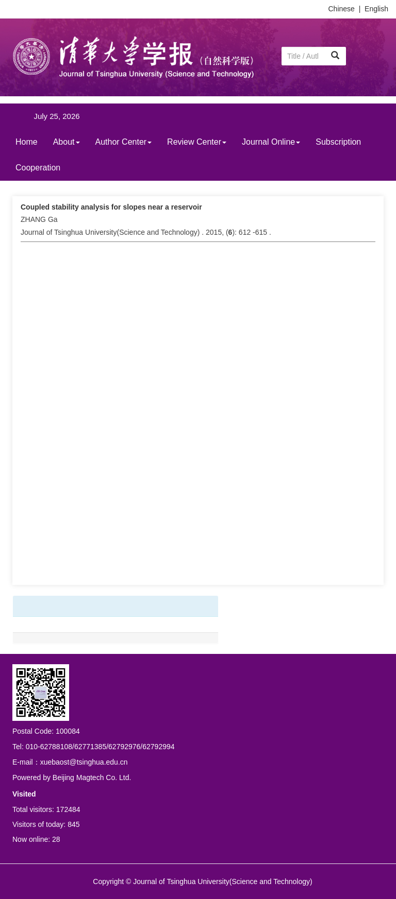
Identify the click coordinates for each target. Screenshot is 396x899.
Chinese (341, 9)
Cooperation (37, 167)
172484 (68, 809)
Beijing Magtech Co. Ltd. (92, 777)
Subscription (338, 141)
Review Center (196, 141)
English (376, 9)
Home (26, 141)
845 (73, 824)
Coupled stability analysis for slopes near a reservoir (111, 207)
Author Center (123, 141)
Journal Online (271, 141)
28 (56, 839)
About (66, 141)
